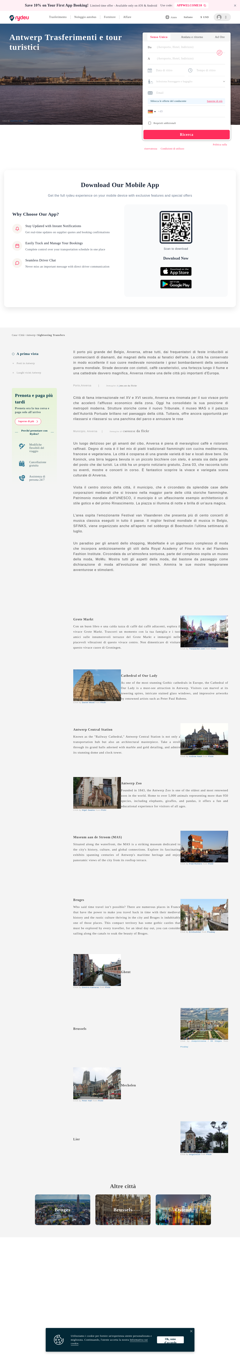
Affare (127, 17)
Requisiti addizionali (161, 125)
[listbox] (188, 17)
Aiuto (171, 17)
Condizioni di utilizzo (171, 150)
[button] (152, 113)
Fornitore (110, 17)
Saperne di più (28, 424)
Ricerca (186, 137)
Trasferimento (58, 17)
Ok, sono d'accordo (170, 1340)
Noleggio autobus (85, 17)
